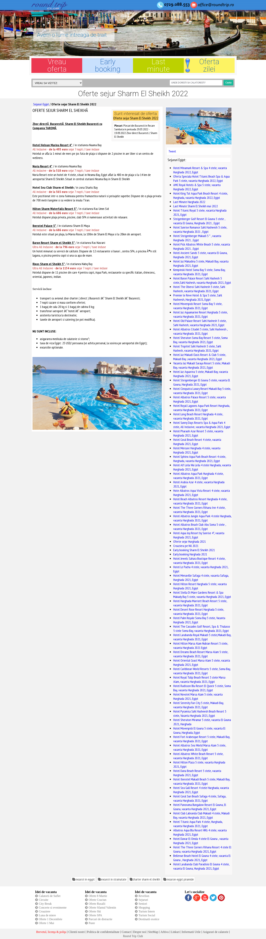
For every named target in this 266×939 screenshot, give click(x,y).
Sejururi (143, 899)
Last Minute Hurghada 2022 (189, 202)
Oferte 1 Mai (46, 923)
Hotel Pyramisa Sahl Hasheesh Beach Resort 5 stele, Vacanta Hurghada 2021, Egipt (199, 713)
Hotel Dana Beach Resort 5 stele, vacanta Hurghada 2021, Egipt (197, 773)
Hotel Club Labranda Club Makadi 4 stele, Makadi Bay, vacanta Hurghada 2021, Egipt (201, 815)
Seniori (143, 903)
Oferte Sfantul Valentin (102, 907)
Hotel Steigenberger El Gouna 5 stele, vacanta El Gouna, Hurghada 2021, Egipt (201, 382)
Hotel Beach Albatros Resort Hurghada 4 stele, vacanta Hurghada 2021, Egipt (200, 501)
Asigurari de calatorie (216, 931)
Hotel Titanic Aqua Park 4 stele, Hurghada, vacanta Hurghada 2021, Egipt (198, 824)
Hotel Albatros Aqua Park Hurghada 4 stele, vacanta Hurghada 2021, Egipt (198, 475)
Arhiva (164, 931)
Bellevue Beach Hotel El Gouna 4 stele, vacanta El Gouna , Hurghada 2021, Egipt (202, 858)
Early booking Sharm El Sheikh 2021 (194, 550)
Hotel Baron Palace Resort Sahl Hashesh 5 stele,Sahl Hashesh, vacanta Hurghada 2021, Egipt (202, 280)
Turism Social (147, 915)
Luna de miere (47, 915)
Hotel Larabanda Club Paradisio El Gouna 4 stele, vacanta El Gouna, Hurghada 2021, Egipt (201, 866)
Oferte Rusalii (97, 903)
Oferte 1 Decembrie (50, 919)
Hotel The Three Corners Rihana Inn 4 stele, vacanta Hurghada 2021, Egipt (199, 509)
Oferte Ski (95, 911)
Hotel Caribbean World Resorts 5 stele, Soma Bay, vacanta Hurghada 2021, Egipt (202, 671)
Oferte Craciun (97, 899)
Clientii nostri (76, 931)
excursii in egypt (85, 879)
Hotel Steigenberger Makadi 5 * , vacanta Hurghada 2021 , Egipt (197, 238)
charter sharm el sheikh (146, 879)
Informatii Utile (191, 931)
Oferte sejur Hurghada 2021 (189, 541)
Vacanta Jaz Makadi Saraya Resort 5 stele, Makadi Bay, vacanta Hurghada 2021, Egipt (201, 365)
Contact (126, 931)
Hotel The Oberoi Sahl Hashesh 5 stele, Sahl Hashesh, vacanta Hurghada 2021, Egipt (199, 289)
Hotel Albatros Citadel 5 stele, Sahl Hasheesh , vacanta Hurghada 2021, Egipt (200, 331)
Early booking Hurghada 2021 (190, 554)
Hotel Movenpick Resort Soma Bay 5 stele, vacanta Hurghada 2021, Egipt (197, 306)
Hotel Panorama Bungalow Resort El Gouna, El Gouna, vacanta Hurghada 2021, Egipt (199, 807)
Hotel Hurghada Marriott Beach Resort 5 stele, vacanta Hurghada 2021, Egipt (200, 603)
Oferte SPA (95, 915)
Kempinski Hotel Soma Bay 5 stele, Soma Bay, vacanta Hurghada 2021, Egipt (199, 272)
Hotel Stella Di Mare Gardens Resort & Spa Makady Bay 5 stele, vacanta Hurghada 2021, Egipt (202, 594)
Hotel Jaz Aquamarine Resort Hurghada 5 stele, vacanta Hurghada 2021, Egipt (200, 314)
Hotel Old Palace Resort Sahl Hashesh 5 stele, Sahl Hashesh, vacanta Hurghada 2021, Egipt (199, 323)
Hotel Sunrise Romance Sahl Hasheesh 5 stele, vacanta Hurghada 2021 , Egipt (200, 229)
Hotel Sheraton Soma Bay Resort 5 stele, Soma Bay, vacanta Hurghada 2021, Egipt (200, 340)
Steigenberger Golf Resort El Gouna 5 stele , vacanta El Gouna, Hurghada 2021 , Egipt (199, 221)
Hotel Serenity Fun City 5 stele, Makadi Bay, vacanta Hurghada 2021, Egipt (198, 705)
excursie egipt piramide (180, 879)
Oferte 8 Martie (98, 895)
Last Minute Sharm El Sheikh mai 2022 (195, 206)
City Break (45, 903)
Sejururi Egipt (41, 104)
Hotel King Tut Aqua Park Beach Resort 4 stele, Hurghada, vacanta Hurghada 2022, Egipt (200, 195)
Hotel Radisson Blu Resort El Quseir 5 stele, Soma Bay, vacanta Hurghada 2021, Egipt (202, 688)
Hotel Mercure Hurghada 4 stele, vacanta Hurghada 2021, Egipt (196, 450)
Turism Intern (147, 911)
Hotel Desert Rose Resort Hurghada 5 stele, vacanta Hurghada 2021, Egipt (198, 611)
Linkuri (175, 931)
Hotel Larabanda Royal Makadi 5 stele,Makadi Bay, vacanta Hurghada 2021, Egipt (202, 637)
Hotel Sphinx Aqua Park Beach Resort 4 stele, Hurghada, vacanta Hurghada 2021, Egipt (199, 458)
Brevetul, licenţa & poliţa (51, 931)
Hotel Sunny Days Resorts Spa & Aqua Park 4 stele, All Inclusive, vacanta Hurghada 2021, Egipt (201, 424)
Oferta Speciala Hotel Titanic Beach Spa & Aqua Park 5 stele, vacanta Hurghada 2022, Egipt (201, 178)
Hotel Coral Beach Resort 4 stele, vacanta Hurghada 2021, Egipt (197, 441)
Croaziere (44, 911)
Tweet (172, 151)
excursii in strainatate (113, 879)
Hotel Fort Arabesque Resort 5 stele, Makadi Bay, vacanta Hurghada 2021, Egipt (201, 739)
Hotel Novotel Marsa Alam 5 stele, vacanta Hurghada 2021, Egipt (198, 696)
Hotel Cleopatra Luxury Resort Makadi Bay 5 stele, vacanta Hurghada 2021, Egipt (202, 391)
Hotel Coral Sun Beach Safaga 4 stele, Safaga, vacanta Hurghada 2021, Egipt (199, 798)
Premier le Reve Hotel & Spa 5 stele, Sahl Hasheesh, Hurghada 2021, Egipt (197, 297)
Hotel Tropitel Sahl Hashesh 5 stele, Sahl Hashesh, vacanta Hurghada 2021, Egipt (197, 348)
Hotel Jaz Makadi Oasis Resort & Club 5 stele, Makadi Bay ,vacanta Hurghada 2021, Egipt (199, 357)
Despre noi (139, 931)
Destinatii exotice (149, 919)
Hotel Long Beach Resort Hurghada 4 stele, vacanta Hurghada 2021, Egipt (198, 416)
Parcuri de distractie (100, 919)
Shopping (144, 907)
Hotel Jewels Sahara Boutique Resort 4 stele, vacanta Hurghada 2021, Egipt (199, 560)
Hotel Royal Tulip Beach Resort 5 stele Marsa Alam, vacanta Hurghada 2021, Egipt (199, 679)
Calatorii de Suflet (49, 895)
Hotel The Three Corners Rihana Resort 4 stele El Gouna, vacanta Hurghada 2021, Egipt (202, 849)
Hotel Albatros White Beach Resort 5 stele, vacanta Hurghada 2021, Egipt (198, 756)
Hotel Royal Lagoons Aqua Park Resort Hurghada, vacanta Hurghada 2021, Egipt (201, 408)
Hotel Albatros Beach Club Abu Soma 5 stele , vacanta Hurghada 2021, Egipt (199, 526)
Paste (92, 923)
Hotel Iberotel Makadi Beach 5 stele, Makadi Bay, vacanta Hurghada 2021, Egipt (201, 781)
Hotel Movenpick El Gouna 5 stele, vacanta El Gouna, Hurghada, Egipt (199, 730)
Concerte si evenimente (52, 907)
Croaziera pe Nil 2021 (185, 546)
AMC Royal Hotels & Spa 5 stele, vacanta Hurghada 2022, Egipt (197, 187)
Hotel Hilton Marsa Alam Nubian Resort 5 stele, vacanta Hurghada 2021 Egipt (200, 645)
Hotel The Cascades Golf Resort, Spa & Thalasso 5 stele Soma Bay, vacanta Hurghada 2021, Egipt (201, 628)
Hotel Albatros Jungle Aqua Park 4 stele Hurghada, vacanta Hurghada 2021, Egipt (202, 518)
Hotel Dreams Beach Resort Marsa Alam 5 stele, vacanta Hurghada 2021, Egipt (200, 654)
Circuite (43, 899)
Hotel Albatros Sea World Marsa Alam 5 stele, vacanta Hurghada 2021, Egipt (199, 747)
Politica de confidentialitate (103, 931)
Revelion (144, 895)
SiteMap (153, 931)
